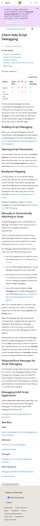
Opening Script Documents (12, 57)
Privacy (23, 511)
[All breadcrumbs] (3, 29)
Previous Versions (21, 508)
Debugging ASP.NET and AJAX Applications (18, 471)
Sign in (36, 3)
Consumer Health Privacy (12, 514)
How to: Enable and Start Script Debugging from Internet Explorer (21, 297)
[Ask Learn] (32, 29)
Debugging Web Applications (16, 29)
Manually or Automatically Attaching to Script (18, 63)
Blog (5, 511)
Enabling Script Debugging (12, 54)
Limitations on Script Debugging (14, 444)
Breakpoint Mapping (10, 60)
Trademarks (19, 517)
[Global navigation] (2, 3)
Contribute (14, 511)
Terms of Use (8, 517)
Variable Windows (8, 476)
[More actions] (36, 29)
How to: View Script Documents (26, 166)
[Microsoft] (20, 2)
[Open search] (31, 3)
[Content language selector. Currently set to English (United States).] (14, 492)
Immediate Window (9, 449)
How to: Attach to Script (23, 244)
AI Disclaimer (8, 508)
